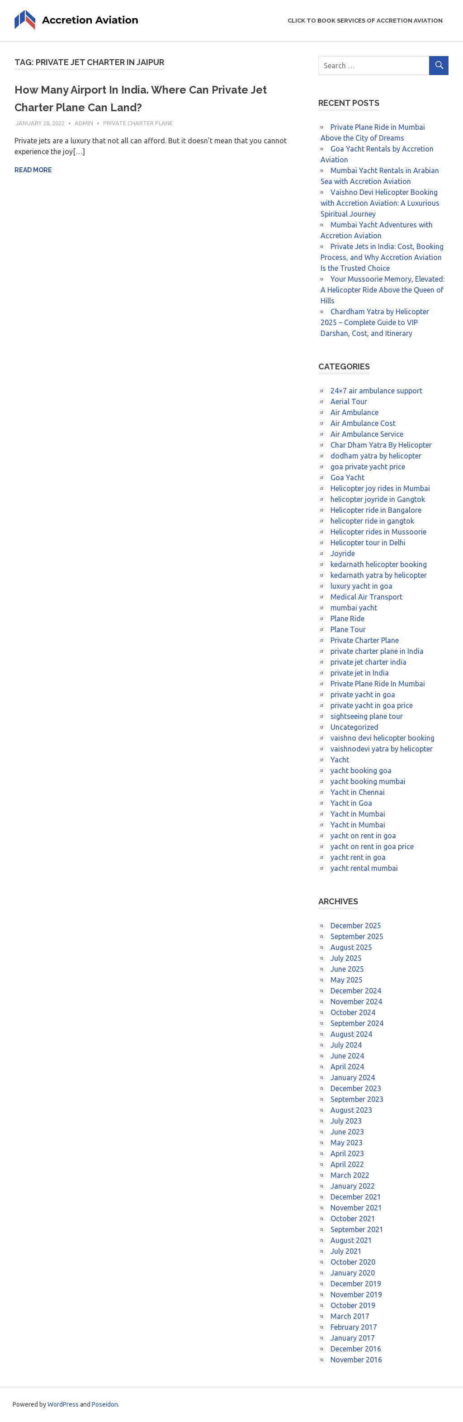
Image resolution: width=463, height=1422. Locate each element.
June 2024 (347, 1056)
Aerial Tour (349, 401)
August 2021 (351, 1240)
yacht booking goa (361, 770)
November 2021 (356, 1208)
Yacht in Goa (351, 803)
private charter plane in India (377, 651)
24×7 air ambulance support (376, 391)
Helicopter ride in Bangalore (376, 510)
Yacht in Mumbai (358, 814)
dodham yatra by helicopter (376, 456)
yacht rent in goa (358, 857)
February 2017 (354, 1327)
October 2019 (353, 1305)
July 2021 (346, 1251)
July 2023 (346, 1121)
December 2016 (356, 1349)
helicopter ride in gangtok (372, 521)
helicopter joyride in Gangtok (378, 499)
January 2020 (353, 1273)
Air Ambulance (354, 412)
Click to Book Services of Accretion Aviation (365, 20)
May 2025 (347, 980)
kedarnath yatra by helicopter (379, 575)
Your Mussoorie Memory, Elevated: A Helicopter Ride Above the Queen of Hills (382, 290)
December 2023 (356, 1088)
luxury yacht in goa (361, 586)
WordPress (63, 1404)
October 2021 (353, 1218)
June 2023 (347, 1132)
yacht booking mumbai (368, 781)
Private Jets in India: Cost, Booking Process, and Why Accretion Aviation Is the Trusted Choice (382, 257)
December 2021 (356, 1197)
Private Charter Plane (138, 123)
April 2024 (347, 1067)
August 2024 (351, 1034)
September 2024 (357, 1023)
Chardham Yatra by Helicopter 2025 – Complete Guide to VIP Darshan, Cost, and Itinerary (375, 322)
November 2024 (356, 1001)
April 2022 (347, 1164)
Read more (33, 170)
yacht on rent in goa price (372, 846)
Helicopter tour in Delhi (368, 543)
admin (84, 123)
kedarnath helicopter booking (379, 564)
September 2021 (357, 1229)
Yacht (340, 760)
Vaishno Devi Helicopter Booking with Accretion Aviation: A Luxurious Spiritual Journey (380, 203)
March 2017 (350, 1316)
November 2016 (356, 1360)
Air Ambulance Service (367, 434)
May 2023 (347, 1143)
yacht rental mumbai (364, 868)
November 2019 (356, 1294)
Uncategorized (354, 727)
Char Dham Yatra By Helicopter (381, 445)
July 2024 (346, 1045)
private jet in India (360, 673)
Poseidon (105, 1404)
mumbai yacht (354, 608)
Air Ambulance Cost (363, 423)
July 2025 (346, 958)
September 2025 (357, 936)
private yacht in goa (363, 694)
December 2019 (356, 1284)
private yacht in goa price (372, 705)
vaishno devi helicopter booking (383, 738)
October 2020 (353, 1262)
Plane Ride (347, 618)
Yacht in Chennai (358, 792)
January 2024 (353, 1077)
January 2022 (353, 1186)
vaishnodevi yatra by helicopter (382, 749)
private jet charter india (368, 662)
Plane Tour (348, 629)
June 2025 (347, 969)
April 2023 (347, 1153)
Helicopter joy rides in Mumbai (380, 488)
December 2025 (356, 925)
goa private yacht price (368, 467)
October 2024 (353, 1012)
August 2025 (351, 947)
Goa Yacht (347, 477)
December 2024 (356, 991)
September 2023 (357, 1099)
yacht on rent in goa (363, 835)
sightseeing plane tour (367, 716)
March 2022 (350, 1175)
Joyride (343, 553)
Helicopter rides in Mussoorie (378, 532)
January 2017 (353, 1338)
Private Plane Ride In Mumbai (378, 684)
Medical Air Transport (366, 597)
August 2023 (351, 1110)
